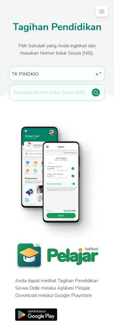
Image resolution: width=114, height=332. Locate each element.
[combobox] (57, 73)
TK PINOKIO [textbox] (55, 74)
